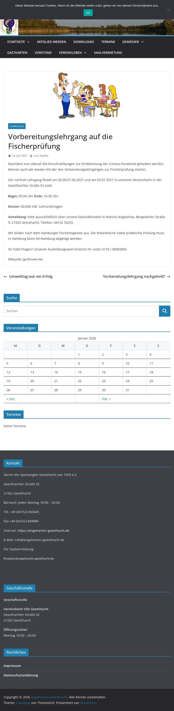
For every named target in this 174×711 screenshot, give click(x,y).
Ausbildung (17, 126)
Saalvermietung (108, 52)
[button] (27, 42)
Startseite (16, 42)
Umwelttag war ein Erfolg (28, 276)
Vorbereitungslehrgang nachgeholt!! (136, 276)
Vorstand (43, 52)
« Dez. (11, 399)
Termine (108, 42)
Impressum (12, 666)
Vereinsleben (70, 52)
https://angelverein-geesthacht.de (43, 530)
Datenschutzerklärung (21, 675)
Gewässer (130, 42)
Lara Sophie (40, 156)
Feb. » (106, 399)
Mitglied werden (51, 42)
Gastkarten (17, 52)
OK (88, 12)
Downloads (83, 42)
